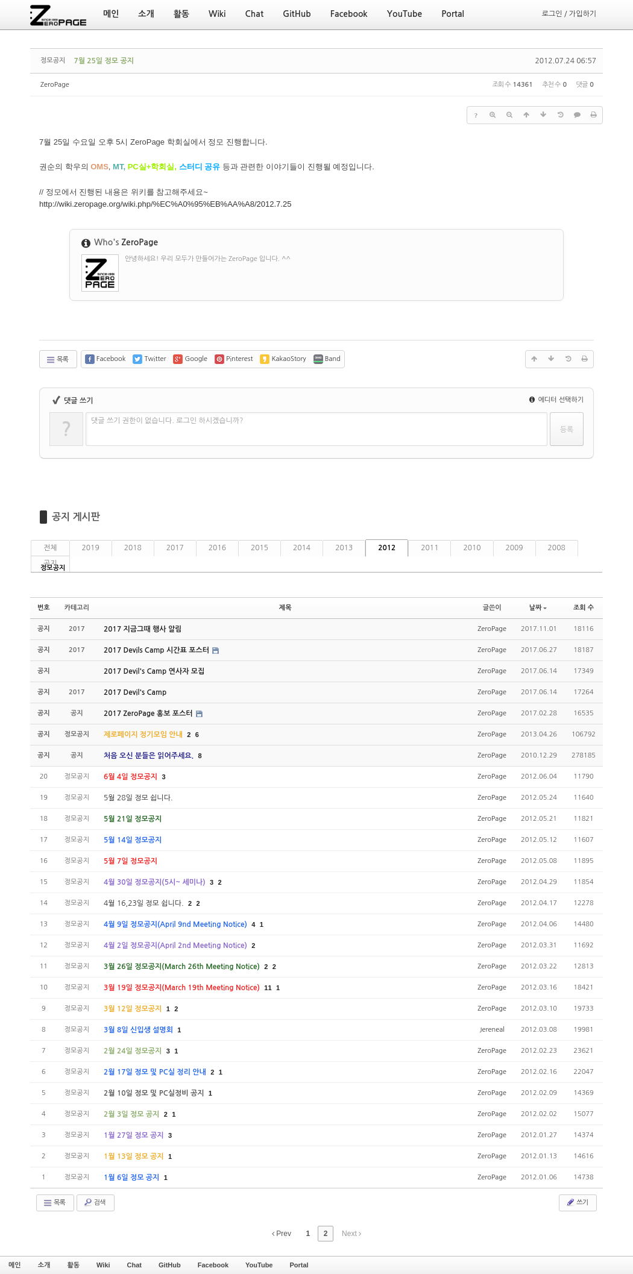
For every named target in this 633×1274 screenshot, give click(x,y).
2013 (344, 547)
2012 (386, 547)
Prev (281, 1233)
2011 (429, 547)
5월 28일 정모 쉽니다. (138, 798)
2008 (556, 547)
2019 (90, 547)
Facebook (213, 1265)
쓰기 (576, 1202)
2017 (175, 547)
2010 (471, 547)
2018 (133, 547)
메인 (14, 1265)
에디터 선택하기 (556, 400)
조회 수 (583, 607)
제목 (285, 607)
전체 (50, 547)
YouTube (258, 1265)
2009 (514, 547)
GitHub (170, 1265)
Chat (134, 1265)
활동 (73, 1265)
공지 (50, 563)
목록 (57, 360)
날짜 (538, 607)
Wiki (103, 1265)
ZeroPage (54, 84)
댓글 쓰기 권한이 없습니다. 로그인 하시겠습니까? (167, 420)
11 (267, 987)
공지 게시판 (76, 516)
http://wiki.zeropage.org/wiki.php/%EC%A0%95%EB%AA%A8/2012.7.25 (165, 204)
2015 (259, 547)
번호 (43, 607)
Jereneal (492, 1029)
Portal (298, 1265)
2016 (217, 547)
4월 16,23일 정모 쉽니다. (145, 903)
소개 (44, 1265)
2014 (301, 547)
